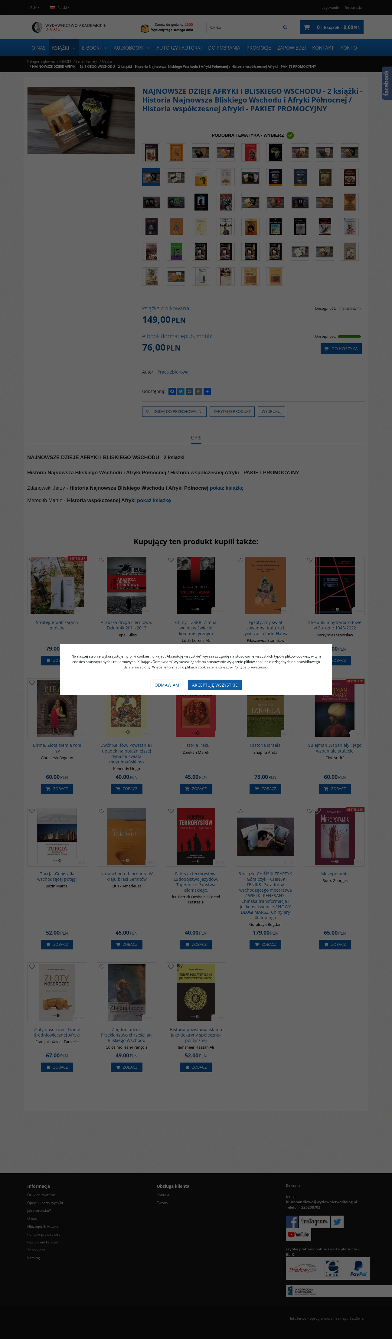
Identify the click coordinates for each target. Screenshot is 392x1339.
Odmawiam (167, 685)
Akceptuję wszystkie (215, 685)
